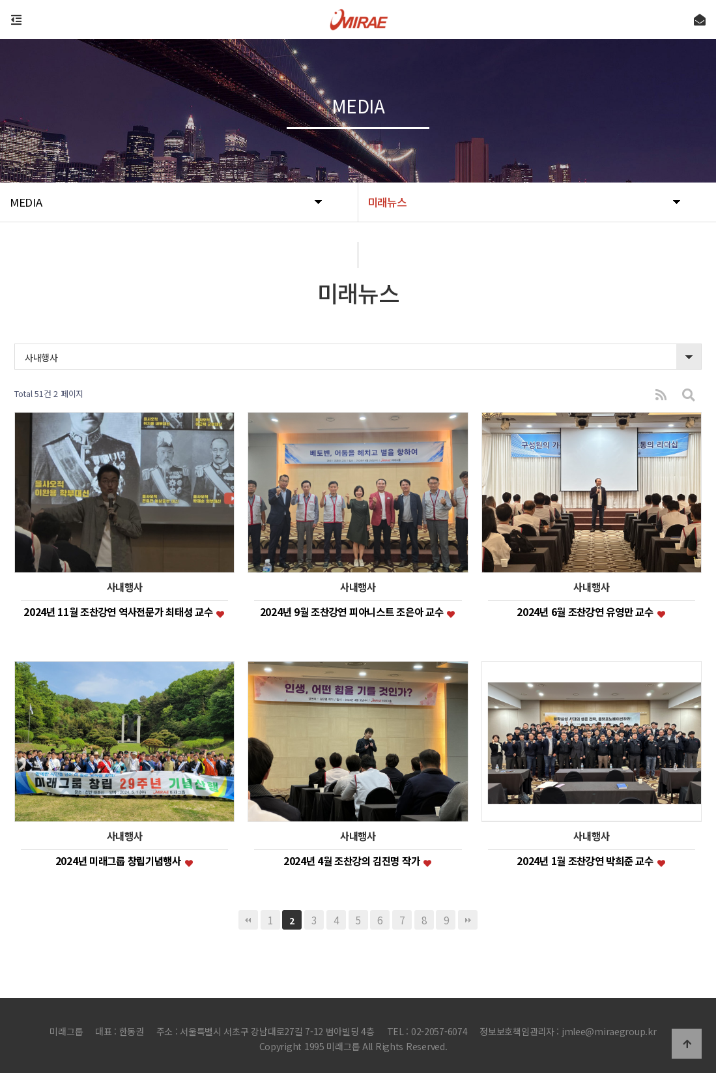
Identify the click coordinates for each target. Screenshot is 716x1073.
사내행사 (41, 357)
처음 (248, 920)
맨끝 (468, 920)
